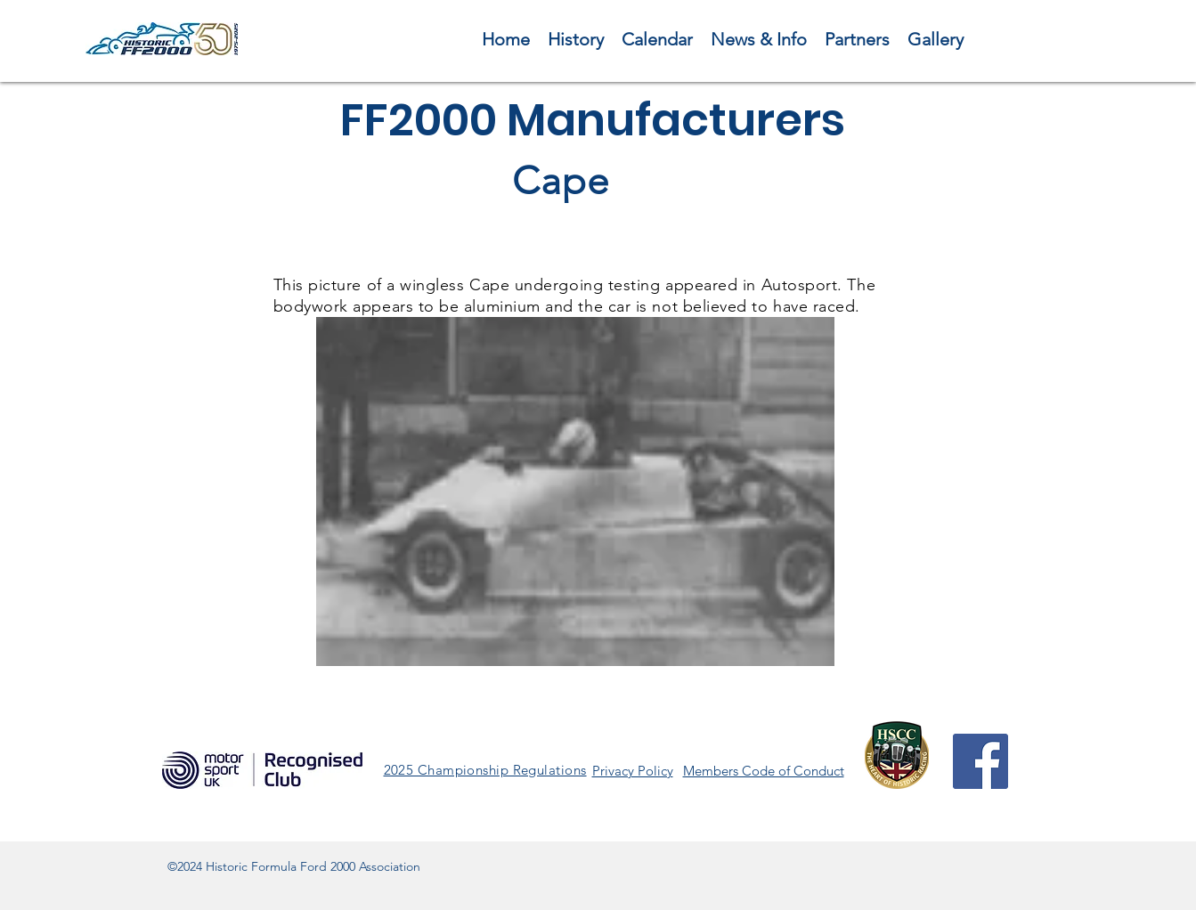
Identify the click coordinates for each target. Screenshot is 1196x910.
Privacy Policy (632, 770)
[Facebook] (980, 761)
